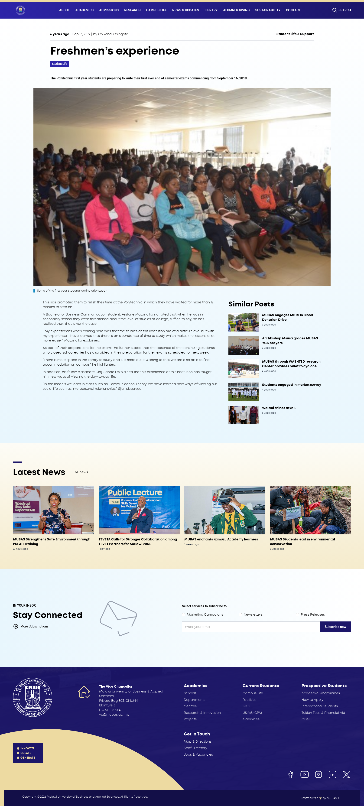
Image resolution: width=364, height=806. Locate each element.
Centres (190, 706)
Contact (293, 10)
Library (211, 10)
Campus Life (156, 10)
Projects (190, 719)
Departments (194, 700)
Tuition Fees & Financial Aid (323, 713)
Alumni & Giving (236, 10)
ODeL (306, 719)
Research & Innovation (202, 713)
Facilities (249, 700)
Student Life (59, 63)
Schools (190, 693)
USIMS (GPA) (252, 713)
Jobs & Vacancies (198, 754)
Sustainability (268, 10)
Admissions (109, 10)
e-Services (251, 719)
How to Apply (312, 700)
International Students (320, 706)
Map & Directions (197, 741)
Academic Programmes (321, 693)
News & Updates (185, 10)
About (64, 10)
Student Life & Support (295, 34)
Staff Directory (195, 748)
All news (81, 472)
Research (132, 10)
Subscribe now (335, 627)
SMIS (246, 706)
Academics (84, 10)
